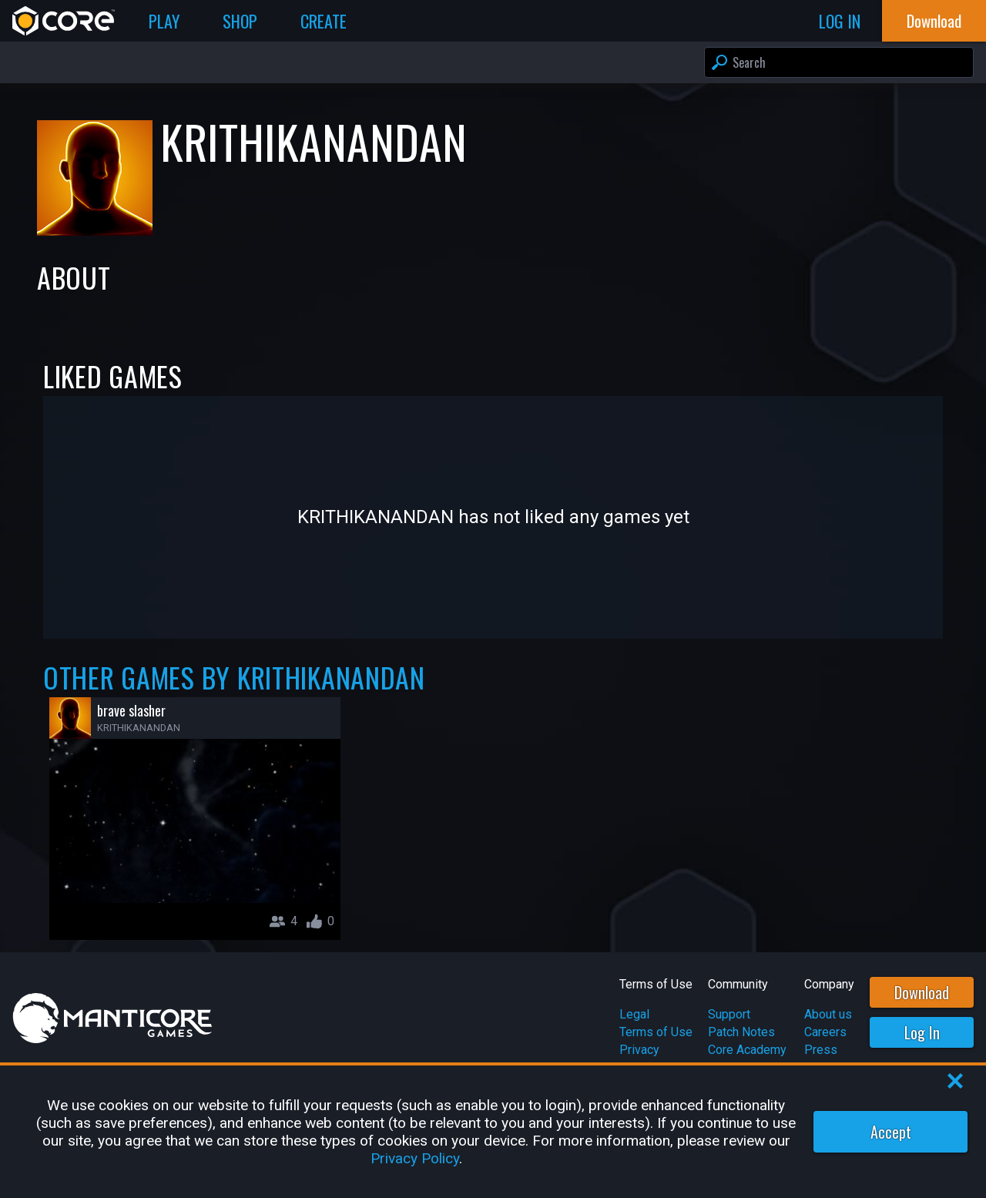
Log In (922, 1032)
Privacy (639, 1049)
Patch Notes (741, 1032)
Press (820, 1049)
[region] (493, 1132)
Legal (634, 1014)
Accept (890, 1131)
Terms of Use (656, 1032)
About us (828, 1014)
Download (921, 992)
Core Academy (747, 1049)
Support (729, 1014)
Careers (825, 1032)
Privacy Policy (415, 1158)
